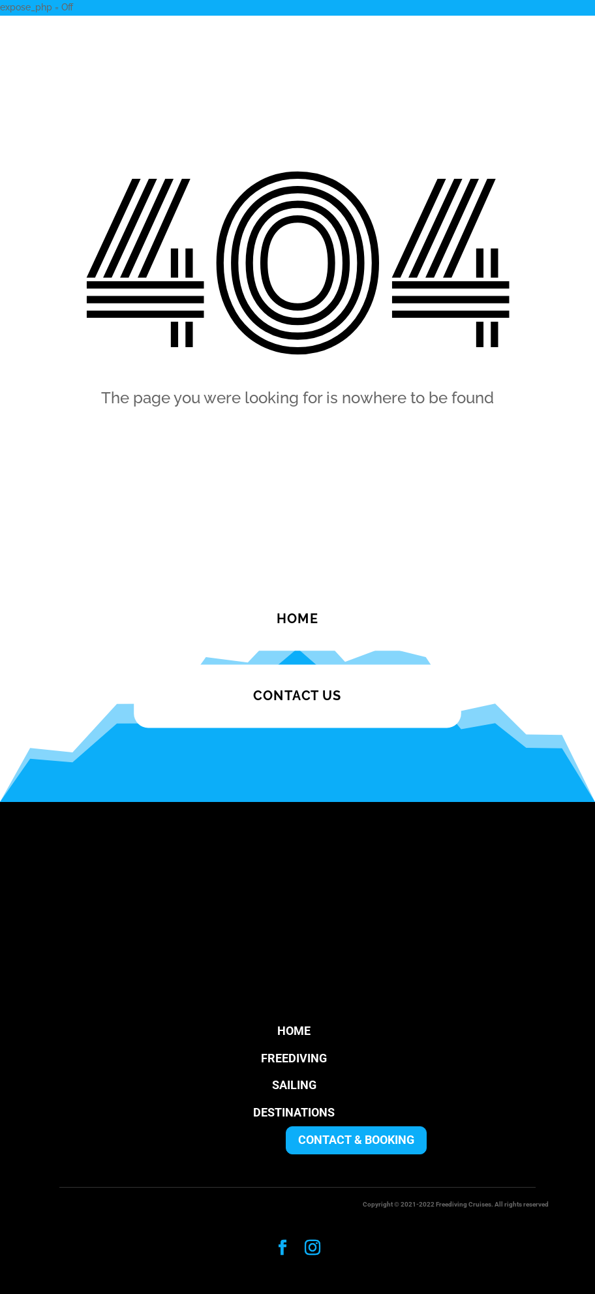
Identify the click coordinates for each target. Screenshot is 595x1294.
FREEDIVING (294, 1058)
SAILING (294, 1085)
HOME (294, 1031)
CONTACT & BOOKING (356, 1140)
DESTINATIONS (294, 1112)
